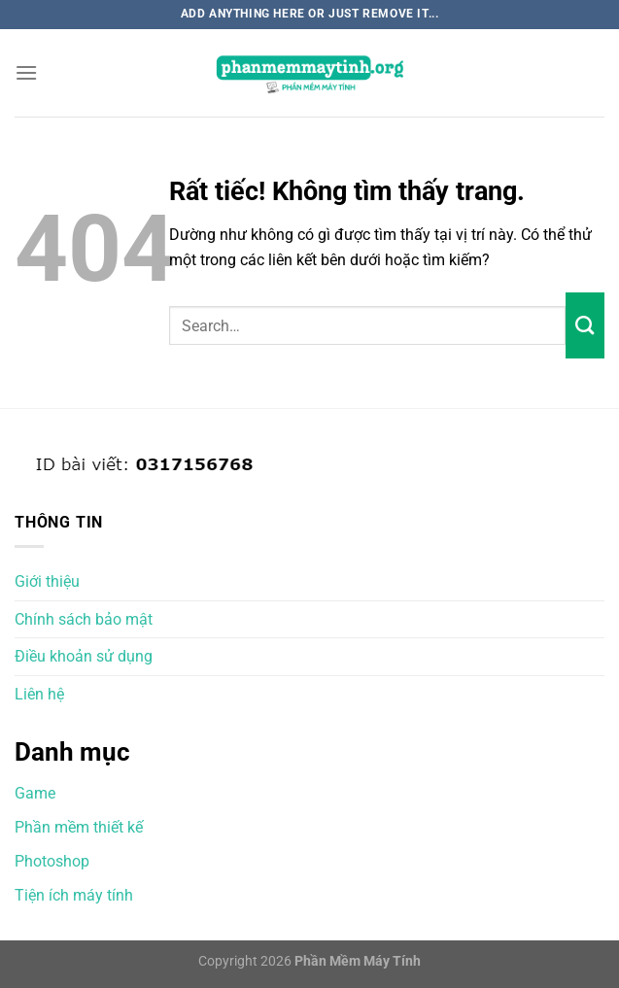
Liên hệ (39, 694)
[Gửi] (585, 325)
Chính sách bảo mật (84, 619)
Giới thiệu (47, 581)
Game (35, 793)
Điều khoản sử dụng (84, 656)
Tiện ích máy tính (74, 895)
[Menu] (26, 72)
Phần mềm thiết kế (79, 827)
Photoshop (52, 861)
